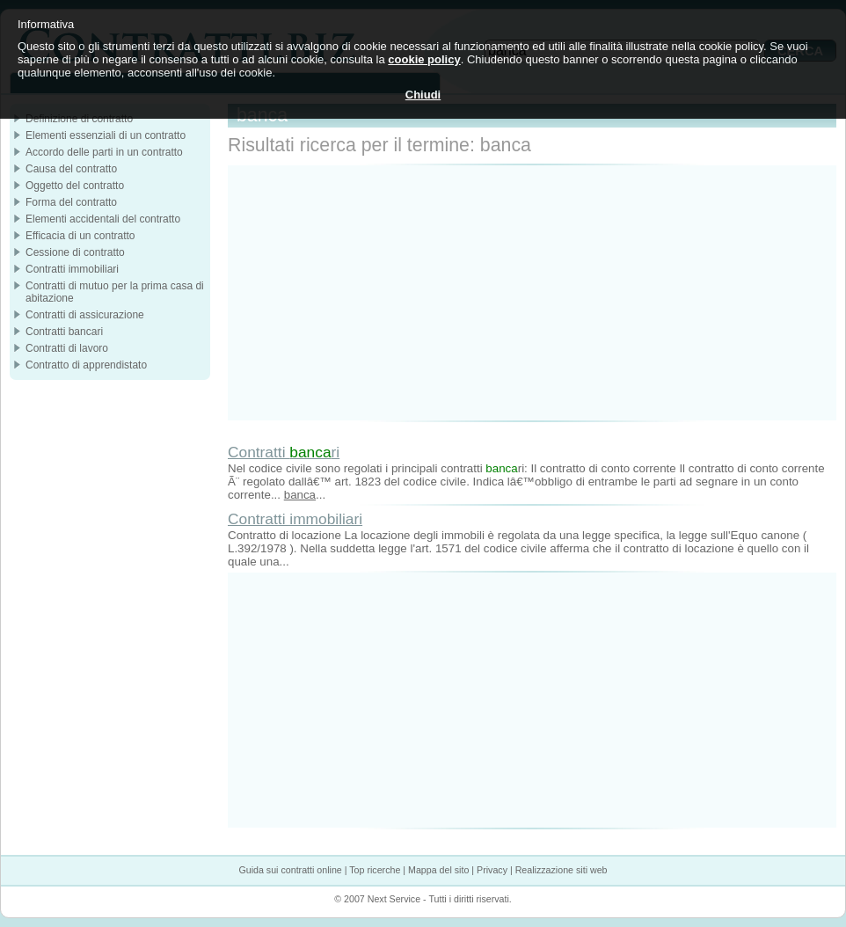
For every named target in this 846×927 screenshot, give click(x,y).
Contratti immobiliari (295, 519)
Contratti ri (283, 452)
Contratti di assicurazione (85, 315)
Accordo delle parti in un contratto (104, 152)
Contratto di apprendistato (86, 365)
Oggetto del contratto (75, 185)
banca (300, 494)
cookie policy (424, 59)
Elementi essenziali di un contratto (106, 135)
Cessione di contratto (75, 252)
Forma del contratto (71, 202)
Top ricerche (374, 870)
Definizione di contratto (79, 119)
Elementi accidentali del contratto (103, 219)
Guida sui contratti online (289, 870)
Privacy (492, 870)
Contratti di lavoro (67, 348)
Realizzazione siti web (561, 870)
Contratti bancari (64, 331)
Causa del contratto (71, 169)
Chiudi (423, 94)
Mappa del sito (438, 870)
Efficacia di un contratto (80, 236)
